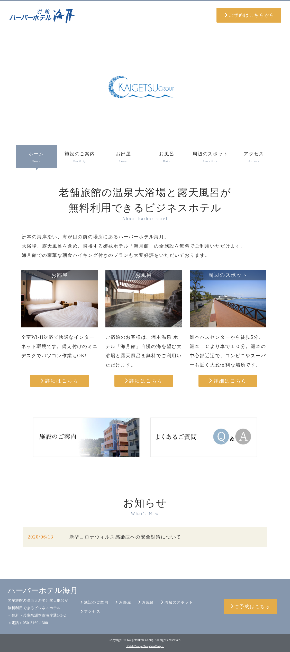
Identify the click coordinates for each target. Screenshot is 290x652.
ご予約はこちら (250, 606)
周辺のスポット (210, 157)
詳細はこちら (59, 380)
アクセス (254, 157)
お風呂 (167, 157)
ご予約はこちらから (249, 15)
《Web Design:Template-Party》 (145, 646)
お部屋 (123, 157)
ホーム (36, 157)
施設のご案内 (80, 157)
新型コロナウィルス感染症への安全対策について (125, 537)
